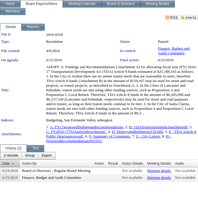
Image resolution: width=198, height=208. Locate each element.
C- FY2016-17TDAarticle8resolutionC (76, 131)
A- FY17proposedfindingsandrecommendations (86, 127)
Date (6, 163)
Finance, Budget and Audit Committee (174, 50)
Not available (132, 170)
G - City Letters (148, 136)
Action (99, 163)
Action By (29, 163)
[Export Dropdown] (46, 155)
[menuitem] (11, 155)
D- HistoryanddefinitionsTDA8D (137, 131)
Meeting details (159, 170)
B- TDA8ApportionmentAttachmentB (158, 127)
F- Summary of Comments (109, 136)
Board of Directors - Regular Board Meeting (56, 170)
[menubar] (27, 155)
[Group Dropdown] (30, 155)
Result (113, 163)
